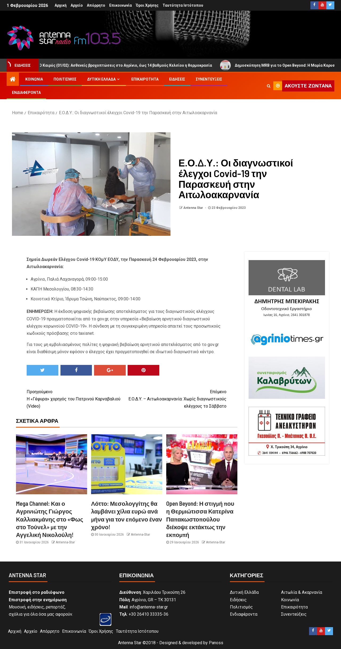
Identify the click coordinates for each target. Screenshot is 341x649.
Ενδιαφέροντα (26, 92)
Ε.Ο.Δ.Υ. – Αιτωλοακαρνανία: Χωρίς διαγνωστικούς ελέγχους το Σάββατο (176, 398)
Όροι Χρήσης (147, 5)
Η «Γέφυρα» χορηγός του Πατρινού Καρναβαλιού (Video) (77, 398)
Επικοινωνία (120, 5)
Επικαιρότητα (145, 79)
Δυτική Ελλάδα (101, 79)
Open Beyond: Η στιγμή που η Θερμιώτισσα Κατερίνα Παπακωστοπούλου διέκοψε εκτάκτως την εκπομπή (200, 519)
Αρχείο (77, 5)
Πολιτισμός (65, 79)
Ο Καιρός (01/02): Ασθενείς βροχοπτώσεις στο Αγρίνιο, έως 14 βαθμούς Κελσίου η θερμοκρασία (126, 65)
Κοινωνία (34, 79)
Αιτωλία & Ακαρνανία (301, 592)
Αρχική (61, 5)
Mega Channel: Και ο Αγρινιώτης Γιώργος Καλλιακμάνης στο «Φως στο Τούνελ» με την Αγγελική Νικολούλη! (49, 519)
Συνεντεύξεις (209, 79)
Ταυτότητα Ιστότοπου (183, 5)
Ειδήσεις (177, 79)
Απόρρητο (96, 5)
